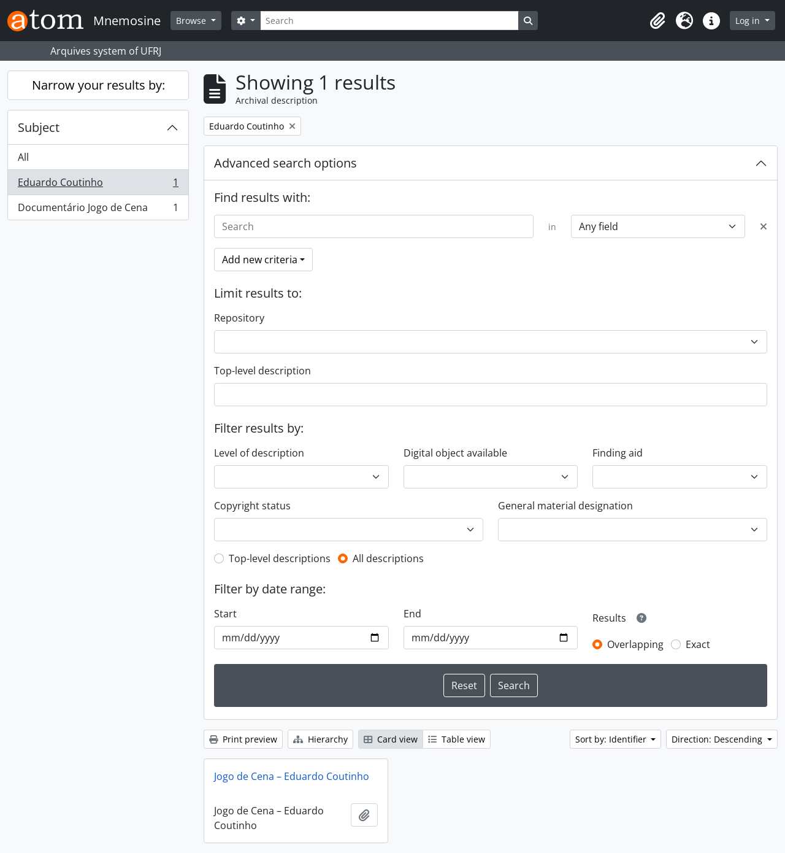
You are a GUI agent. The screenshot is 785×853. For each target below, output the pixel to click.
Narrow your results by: (98, 85)
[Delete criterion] (763, 226)
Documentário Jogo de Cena (97, 210)
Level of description (259, 453)
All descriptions (388, 558)
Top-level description (262, 370)
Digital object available (455, 453)
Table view (456, 739)
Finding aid (617, 453)
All (23, 157)
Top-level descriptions (280, 558)
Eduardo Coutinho (97, 185)
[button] (657, 20)
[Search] (389, 20)
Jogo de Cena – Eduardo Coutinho (291, 776)
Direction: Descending (718, 739)
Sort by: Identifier (612, 739)
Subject (38, 127)
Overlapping (635, 644)
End (412, 613)
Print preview (243, 739)
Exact (698, 644)
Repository (239, 318)
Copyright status (252, 505)
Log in (748, 20)
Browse (192, 20)
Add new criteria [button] (259, 259)
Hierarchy (320, 739)
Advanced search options (285, 163)
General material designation (565, 505)
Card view (391, 739)
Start (225, 613)
